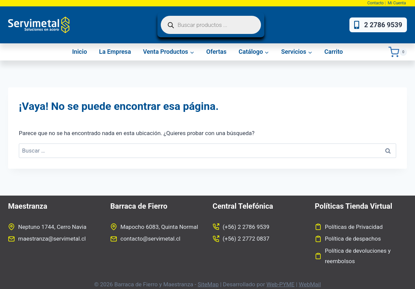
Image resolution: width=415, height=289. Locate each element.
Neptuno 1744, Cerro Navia (52, 226)
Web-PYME (280, 284)
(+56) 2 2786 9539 (246, 226)
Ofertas (216, 51)
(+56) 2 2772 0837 (246, 238)
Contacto (375, 3)
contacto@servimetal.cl (150, 238)
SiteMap (208, 284)
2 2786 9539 (378, 25)
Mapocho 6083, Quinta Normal (159, 226)
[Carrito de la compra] (397, 51)
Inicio (79, 51)
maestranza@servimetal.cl (52, 238)
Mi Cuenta (397, 3)
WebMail (310, 284)
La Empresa (115, 51)
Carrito (333, 51)
